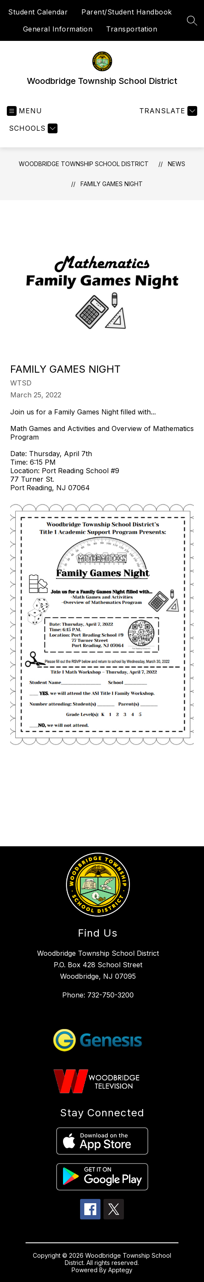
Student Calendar (38, 12)
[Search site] (192, 20)
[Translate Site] (167, 111)
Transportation (131, 29)
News (176, 163)
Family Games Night (111, 183)
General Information (58, 29)
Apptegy (120, 1269)
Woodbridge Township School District (84, 163)
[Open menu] (24, 111)
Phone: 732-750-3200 (98, 995)
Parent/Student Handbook (126, 12)
